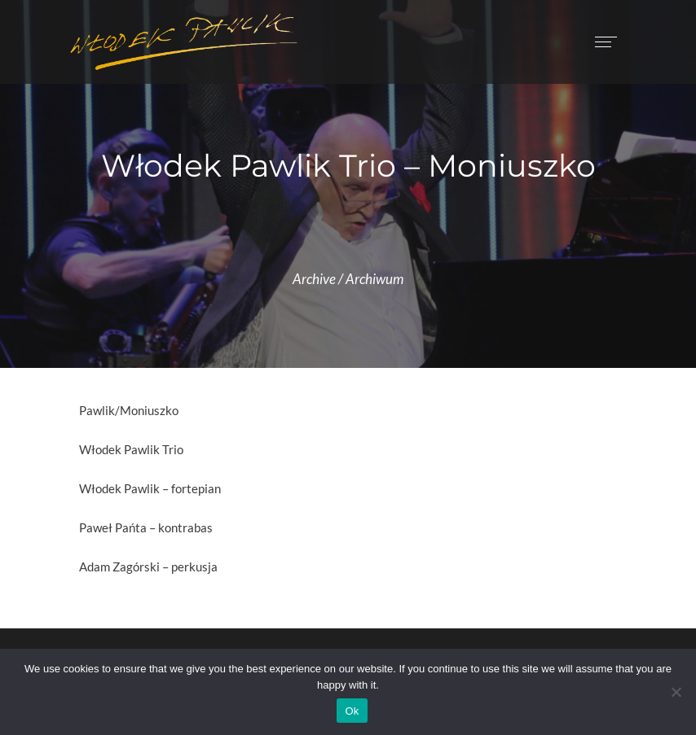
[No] (675, 692)
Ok (352, 711)
